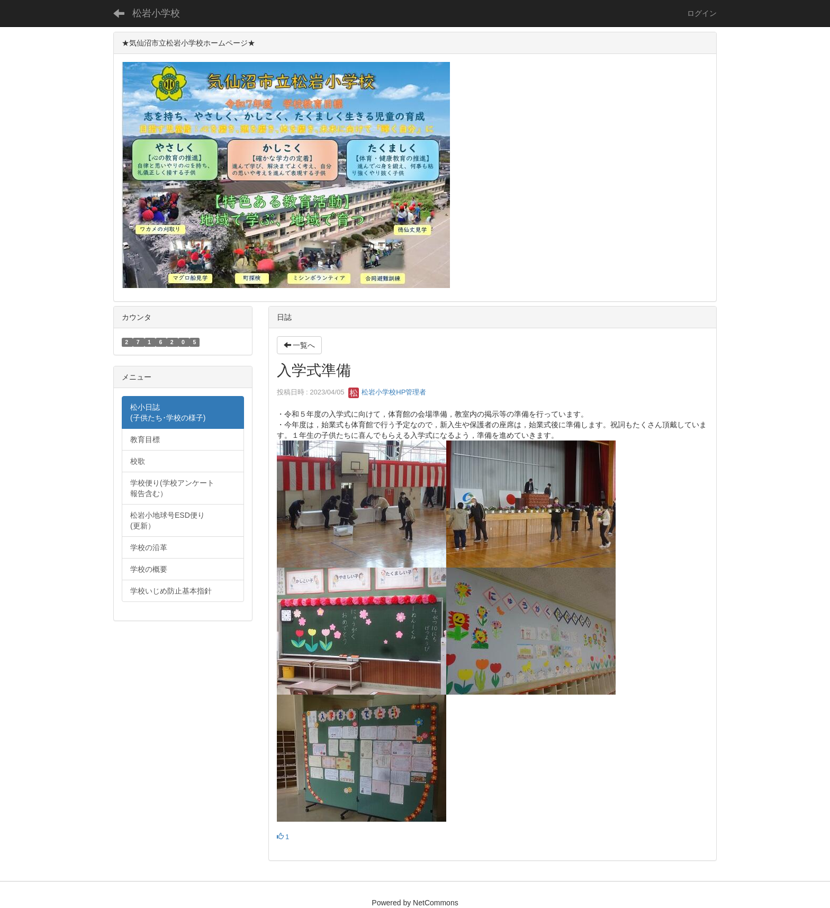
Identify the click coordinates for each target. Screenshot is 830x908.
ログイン (702, 13)
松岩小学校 (156, 13)
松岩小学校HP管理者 (387, 392)
